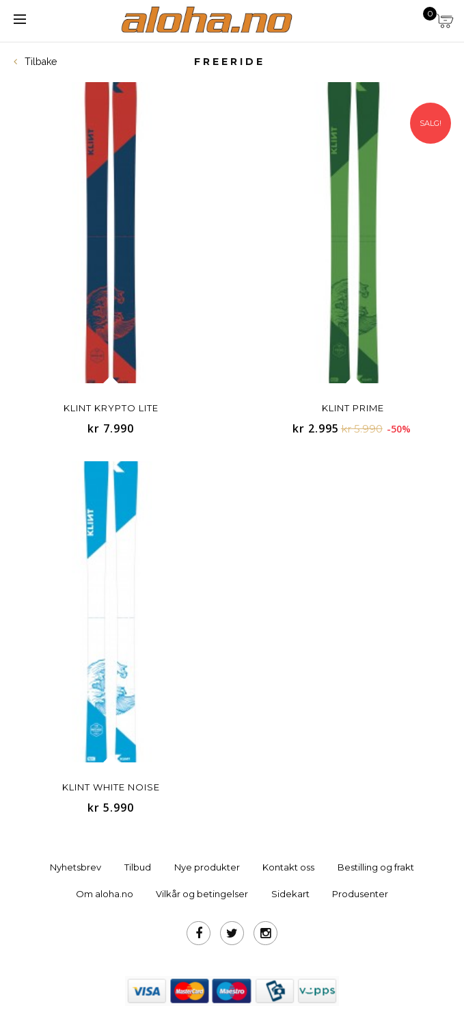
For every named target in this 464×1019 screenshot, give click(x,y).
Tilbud (137, 867)
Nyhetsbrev (75, 867)
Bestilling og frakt (376, 867)
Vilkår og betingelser (202, 893)
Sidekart (290, 893)
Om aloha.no (104, 893)
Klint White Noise (111, 787)
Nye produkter (207, 867)
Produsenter (360, 893)
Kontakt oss (288, 867)
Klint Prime (353, 407)
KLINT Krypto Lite (111, 407)
